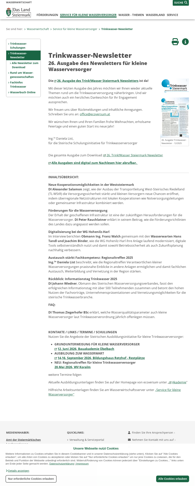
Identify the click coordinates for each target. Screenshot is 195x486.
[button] (17, 470)
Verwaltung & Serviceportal (87, 440)
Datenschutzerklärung (61, 463)
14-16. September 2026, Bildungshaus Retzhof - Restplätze (101, 358)
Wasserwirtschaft (36, 29)
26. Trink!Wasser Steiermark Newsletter (134, 155)
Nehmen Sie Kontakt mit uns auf (152, 440)
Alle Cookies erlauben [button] (172, 478)
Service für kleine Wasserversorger (88, 15)
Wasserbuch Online (22, 92)
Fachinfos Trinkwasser (18, 84)
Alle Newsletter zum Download (25, 65)
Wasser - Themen (131, 15)
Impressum (82, 463)
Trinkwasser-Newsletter (116, 29)
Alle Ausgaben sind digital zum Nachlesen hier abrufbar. (94, 163)
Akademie (179, 382)
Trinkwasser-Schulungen (18, 46)
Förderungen (47, 15)
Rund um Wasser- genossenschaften (22, 75)
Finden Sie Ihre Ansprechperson (151, 432)
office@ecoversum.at (95, 114)
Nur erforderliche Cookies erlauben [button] (31, 478)
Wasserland (155, 15)
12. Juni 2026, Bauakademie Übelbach (86, 349)
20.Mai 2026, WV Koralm (72, 367)
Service (172, 15)
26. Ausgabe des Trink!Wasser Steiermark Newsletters (97, 81)
